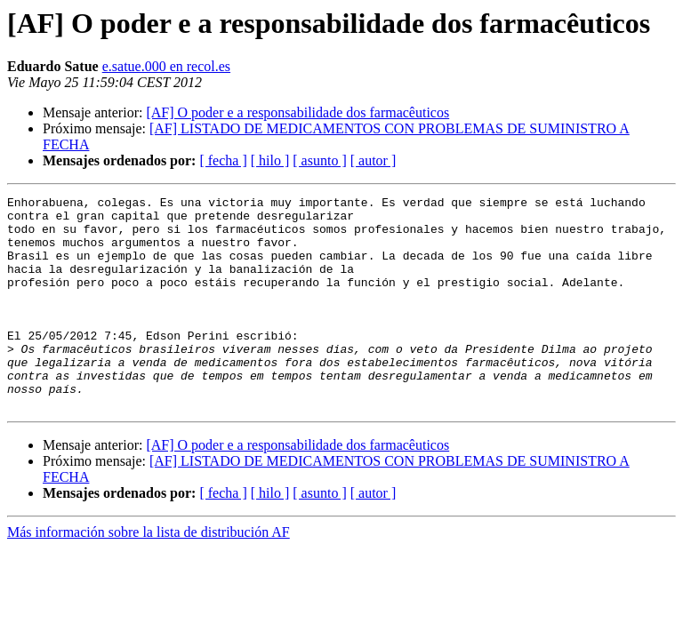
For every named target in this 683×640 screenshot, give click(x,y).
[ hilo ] (270, 160)
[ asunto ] (319, 160)
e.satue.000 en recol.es (166, 66)
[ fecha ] (222, 160)
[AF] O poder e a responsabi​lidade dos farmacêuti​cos (297, 112)
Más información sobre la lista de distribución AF (148, 574)
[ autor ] (373, 160)
